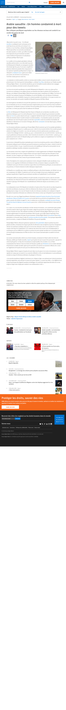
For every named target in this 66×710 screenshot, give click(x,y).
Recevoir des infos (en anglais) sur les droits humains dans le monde (26, 416)
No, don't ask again (39, 12)
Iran (19, 6)
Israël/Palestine (12, 6)
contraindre (41, 121)
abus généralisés (40, 223)
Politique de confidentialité (21, 427)
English (13, 19)
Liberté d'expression (17, 318)
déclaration (46, 243)
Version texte (37, 427)
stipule (29, 240)
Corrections (12, 427)
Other (30, 304)
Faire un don (54, 2)
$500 (12, 304)
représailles (37, 119)
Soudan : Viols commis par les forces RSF (20, 375)
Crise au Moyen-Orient (32, 6)
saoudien (9, 44)
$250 (30, 301)
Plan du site (30, 427)
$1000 (21, 304)
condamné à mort (17, 73)
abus (59, 215)
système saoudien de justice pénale (38, 217)
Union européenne (48, 6)
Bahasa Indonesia (25, 19)
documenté (51, 215)
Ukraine (24, 6)
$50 (12, 301)
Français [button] (46, 2)
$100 (21, 301)
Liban (41, 6)
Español (33, 19)
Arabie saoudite (36, 317)
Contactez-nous (5, 427)
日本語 (30, 19)
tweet (12, 116)
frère (9, 112)
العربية (17, 19)
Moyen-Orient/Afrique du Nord (23, 317)
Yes (32, 12)
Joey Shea (41, 82)
